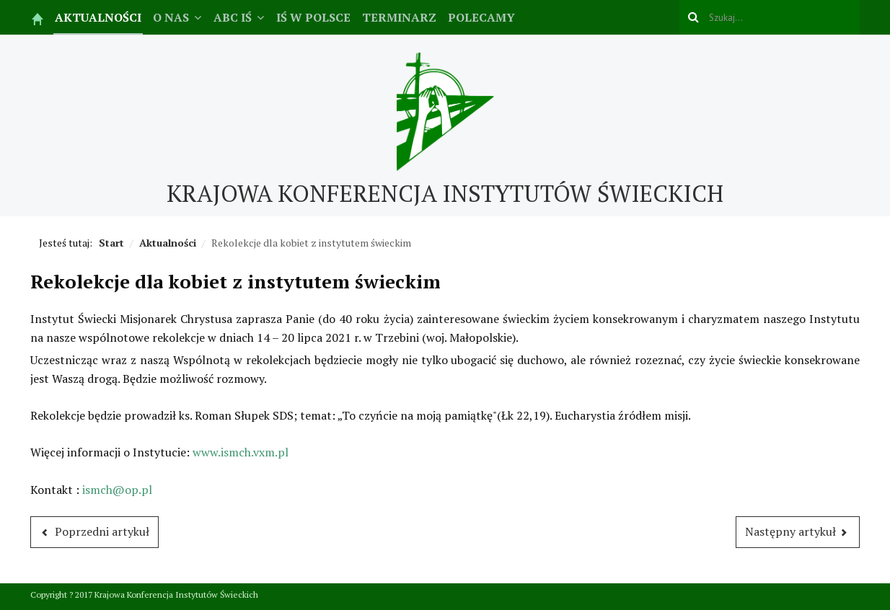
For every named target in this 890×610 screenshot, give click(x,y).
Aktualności (98, 17)
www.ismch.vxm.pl (240, 452)
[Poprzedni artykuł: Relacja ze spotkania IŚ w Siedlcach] (94, 532)
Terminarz (399, 17)
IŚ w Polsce (313, 17)
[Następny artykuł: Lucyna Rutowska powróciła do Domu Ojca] (798, 532)
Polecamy (481, 17)
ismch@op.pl (117, 490)
